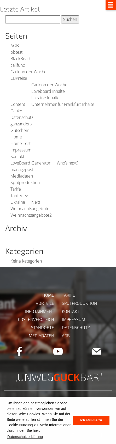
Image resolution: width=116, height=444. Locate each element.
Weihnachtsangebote (29, 208)
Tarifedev (19, 195)
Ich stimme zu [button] (91, 420)
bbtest (16, 52)
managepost (21, 169)
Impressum (20, 150)
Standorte (42, 327)
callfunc (17, 65)
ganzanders (21, 124)
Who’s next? (67, 163)
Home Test (20, 143)
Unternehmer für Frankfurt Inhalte (62, 104)
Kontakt (17, 156)
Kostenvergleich (36, 319)
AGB (14, 45)
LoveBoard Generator (30, 163)
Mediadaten (21, 176)
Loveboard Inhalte (48, 91)
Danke (16, 111)
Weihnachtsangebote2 (31, 215)
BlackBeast (20, 59)
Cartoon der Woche (28, 72)
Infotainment (39, 311)
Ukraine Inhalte (45, 98)
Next (35, 202)
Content (17, 104)
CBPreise (18, 78)
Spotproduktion (25, 182)
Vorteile (45, 303)
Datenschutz (21, 117)
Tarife (15, 189)
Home (16, 137)
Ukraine (17, 202)
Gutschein (19, 130)
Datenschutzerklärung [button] (25, 437)
